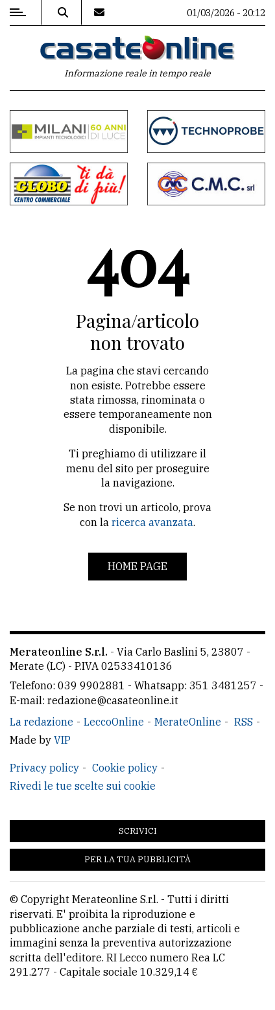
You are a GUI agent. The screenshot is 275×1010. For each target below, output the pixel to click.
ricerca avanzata (152, 522)
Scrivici (138, 830)
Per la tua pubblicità (137, 859)
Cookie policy (125, 767)
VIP (62, 739)
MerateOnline (187, 721)
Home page (137, 566)
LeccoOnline (114, 721)
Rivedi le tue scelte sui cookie (83, 785)
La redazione (41, 721)
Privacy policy (44, 767)
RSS (243, 721)
